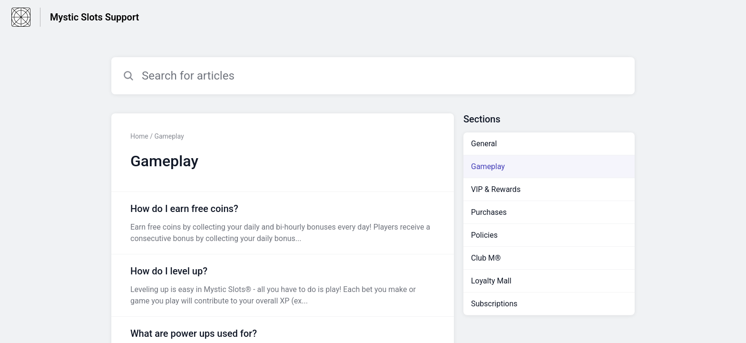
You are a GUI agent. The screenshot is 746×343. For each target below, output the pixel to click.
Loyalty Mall (491, 280)
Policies (484, 235)
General (484, 143)
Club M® (486, 257)
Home (139, 136)
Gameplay (488, 166)
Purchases (489, 212)
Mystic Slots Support (94, 17)
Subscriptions (494, 303)
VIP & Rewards (495, 189)
